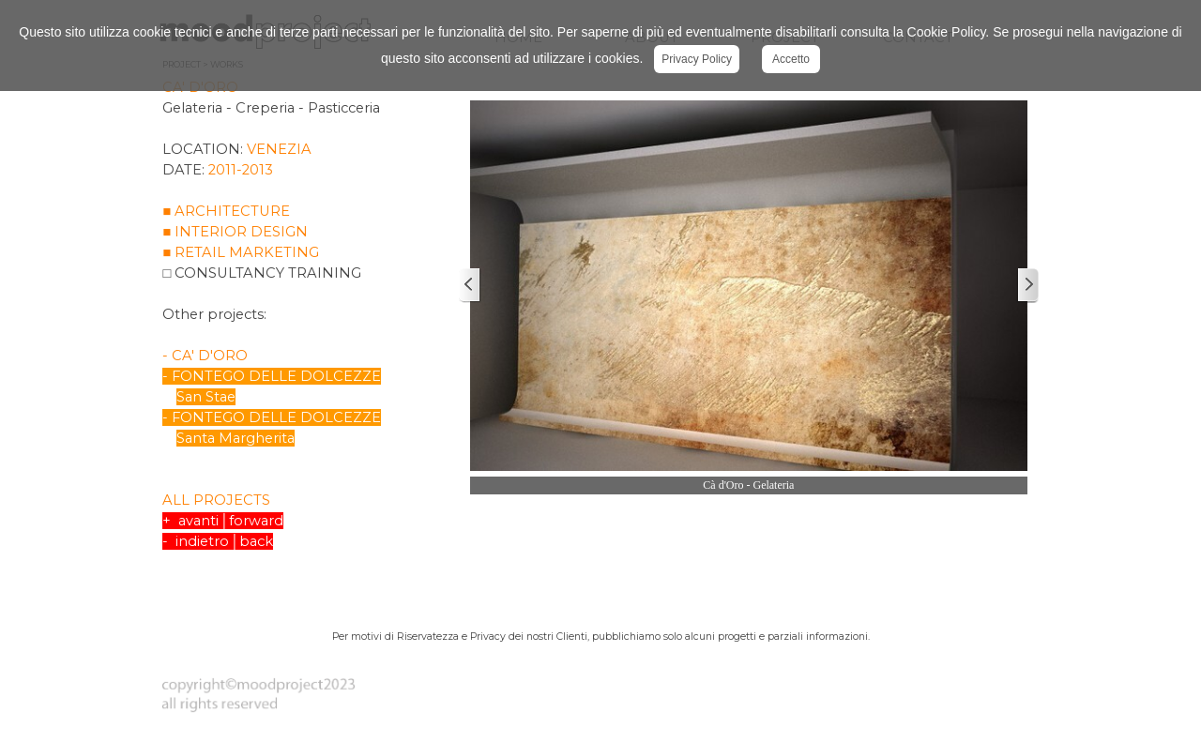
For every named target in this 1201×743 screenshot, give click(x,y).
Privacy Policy (696, 59)
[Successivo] (1027, 285)
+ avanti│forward (222, 520)
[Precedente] (470, 285)
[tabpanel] (305, 332)
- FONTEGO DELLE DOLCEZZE (271, 376)
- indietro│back (217, 541)
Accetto (791, 59)
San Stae (206, 396)
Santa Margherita (235, 438)
